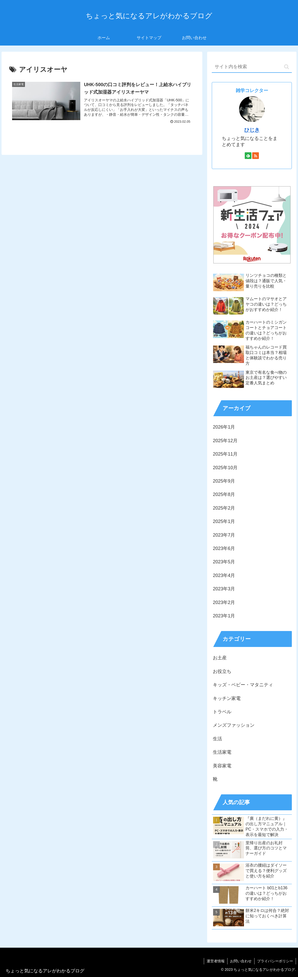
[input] (252, 67)
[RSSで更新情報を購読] (255, 155)
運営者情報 (216, 961)
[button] (286, 67)
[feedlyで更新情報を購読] (248, 155)
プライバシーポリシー (275, 961)
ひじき (252, 130)
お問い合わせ (241, 961)
